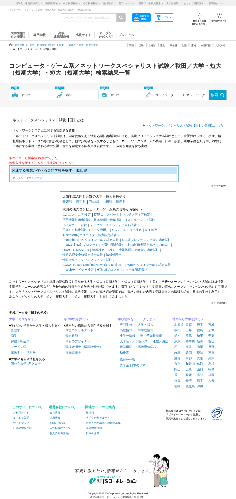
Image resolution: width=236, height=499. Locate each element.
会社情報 (55, 412)
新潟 (200, 341)
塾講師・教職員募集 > (151, 3)
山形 (189, 330)
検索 (214, 95)
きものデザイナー (77, 341)
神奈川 (190, 341)
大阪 (200, 358)
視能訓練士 (73, 352)
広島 (189, 369)
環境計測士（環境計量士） (84, 347)
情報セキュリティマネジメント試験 (87, 260)
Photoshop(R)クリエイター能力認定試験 (90, 240)
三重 (211, 352)
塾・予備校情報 (151, 335)
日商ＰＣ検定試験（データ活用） (85, 230)
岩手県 (81, 202)
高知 (200, 375)
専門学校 (126, 324)
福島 (200, 330)
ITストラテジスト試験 (140, 220)
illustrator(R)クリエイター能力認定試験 (89, 235)
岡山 (177, 369)
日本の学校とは (22, 428)
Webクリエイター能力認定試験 (149, 265)
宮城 (211, 324)
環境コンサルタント (79, 330)
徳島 (211, 369)
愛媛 (189, 375)
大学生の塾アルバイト (99, 417)
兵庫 (211, 358)
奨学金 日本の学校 (133, 365)
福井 (189, 347)
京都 (189, 358)
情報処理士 (114, 255)
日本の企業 (92, 433)
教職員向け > (216, 3)
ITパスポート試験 (74, 225)
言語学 (15, 330)
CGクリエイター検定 (127, 230)
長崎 (189, 380)
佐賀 (177, 380)
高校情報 (126, 330)
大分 (211, 380)
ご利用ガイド (21, 412)
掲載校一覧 (127, 360)
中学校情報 (145, 330)
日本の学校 (18, 45)
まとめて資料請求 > (194, 3)
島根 (211, 364)
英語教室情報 (94, 428)
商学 (14, 335)
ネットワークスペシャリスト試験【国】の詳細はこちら (184, 125)
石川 (177, 347)
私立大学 (34, 364)
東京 (177, 341)
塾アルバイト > (127, 3)
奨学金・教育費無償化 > (29, 3)
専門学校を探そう (76, 319)
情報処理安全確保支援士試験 (82, 255)
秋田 (177, 330)
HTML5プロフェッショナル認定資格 (122, 269)
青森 (189, 324)
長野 (211, 347)
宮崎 (177, 386)
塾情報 (90, 412)
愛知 (200, 352)
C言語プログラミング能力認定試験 (146, 240)
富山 (211, 341)
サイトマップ (21, 422)
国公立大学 (18, 364)
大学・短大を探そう (23, 319)
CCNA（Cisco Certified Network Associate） (93, 265)
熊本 (200, 380)
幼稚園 (124, 352)
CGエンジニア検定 (76, 214)
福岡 (211, 375)
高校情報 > (52, 3)
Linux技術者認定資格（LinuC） (148, 244)
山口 (200, 369)
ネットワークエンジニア (27, 178)
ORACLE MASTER (75, 250)
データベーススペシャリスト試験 (113, 225)
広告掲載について (60, 428)
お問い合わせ (58, 422)
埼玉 (200, 335)
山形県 (107, 202)
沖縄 (200, 386)
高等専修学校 (147, 347)
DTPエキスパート (106, 214)
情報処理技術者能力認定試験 (139, 250)
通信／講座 (160, 341)
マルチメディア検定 (136, 214)
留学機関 (126, 347)
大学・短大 (145, 324)
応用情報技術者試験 (76, 220)
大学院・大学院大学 (134, 341)
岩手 (200, 324)
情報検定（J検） (104, 250)
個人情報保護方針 (60, 433)
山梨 (200, 347)
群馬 (189, 335)
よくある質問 (21, 417)
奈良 (177, 364)
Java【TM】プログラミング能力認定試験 (94, 244)
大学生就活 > (173, 3)
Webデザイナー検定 (80, 269)
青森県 (67, 202)
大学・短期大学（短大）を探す (47, 45)
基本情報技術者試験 (108, 220)
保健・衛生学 (20, 341)
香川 (177, 375)
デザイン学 (18, 347)
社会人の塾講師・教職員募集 (103, 422)
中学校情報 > (71, 3)
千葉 (211, 335)
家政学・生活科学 (23, 352)
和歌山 (190, 364)
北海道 (152, 45)
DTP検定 (151, 230)
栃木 (177, 335)
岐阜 (177, 352)
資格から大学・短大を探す (83, 45)
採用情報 (55, 417)
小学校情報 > (91, 3)
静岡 (189, 352)
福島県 (121, 202)
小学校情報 (127, 335)
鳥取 (200, 364)
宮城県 (94, 202)
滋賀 (177, 358)
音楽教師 (71, 335)
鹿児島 (190, 386)
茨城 (211, 330)
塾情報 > (109, 3)
